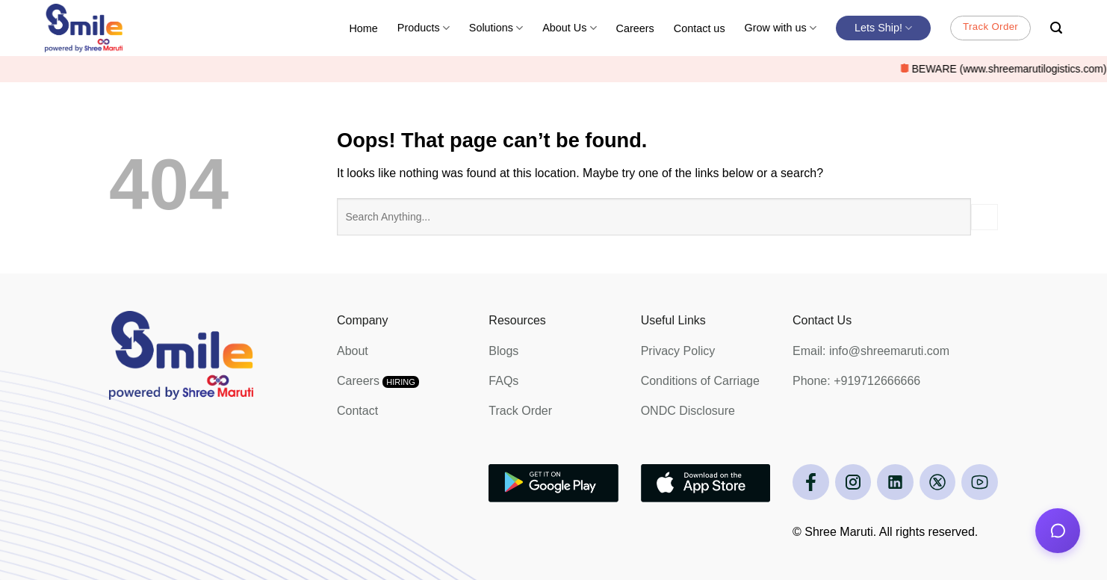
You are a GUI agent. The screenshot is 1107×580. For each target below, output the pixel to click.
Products (423, 28)
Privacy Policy (678, 351)
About (352, 351)
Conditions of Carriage (700, 380)
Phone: (813, 380)
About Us (569, 28)
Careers (635, 28)
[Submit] (984, 217)
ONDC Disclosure (688, 410)
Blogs (503, 351)
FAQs (503, 380)
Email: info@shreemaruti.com (871, 351)
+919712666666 (877, 380)
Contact (357, 410)
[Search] (1056, 28)
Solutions (496, 28)
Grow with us (780, 28)
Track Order (520, 410)
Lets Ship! (883, 28)
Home (363, 28)
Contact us (699, 28)
